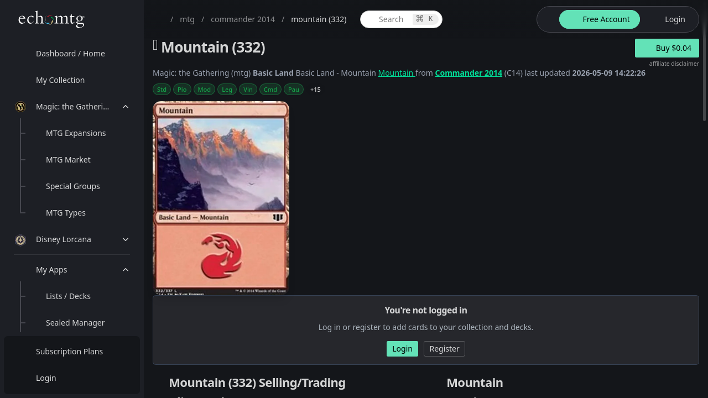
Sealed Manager (75, 322)
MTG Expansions (76, 133)
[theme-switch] (545, 19)
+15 (315, 89)
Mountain (396, 72)
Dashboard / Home (70, 53)
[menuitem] (72, 53)
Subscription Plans (69, 351)
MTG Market (68, 159)
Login (46, 378)
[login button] (668, 19)
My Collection (60, 80)
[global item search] (401, 19)
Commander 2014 (468, 72)
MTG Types (66, 212)
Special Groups (73, 186)
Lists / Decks (68, 296)
